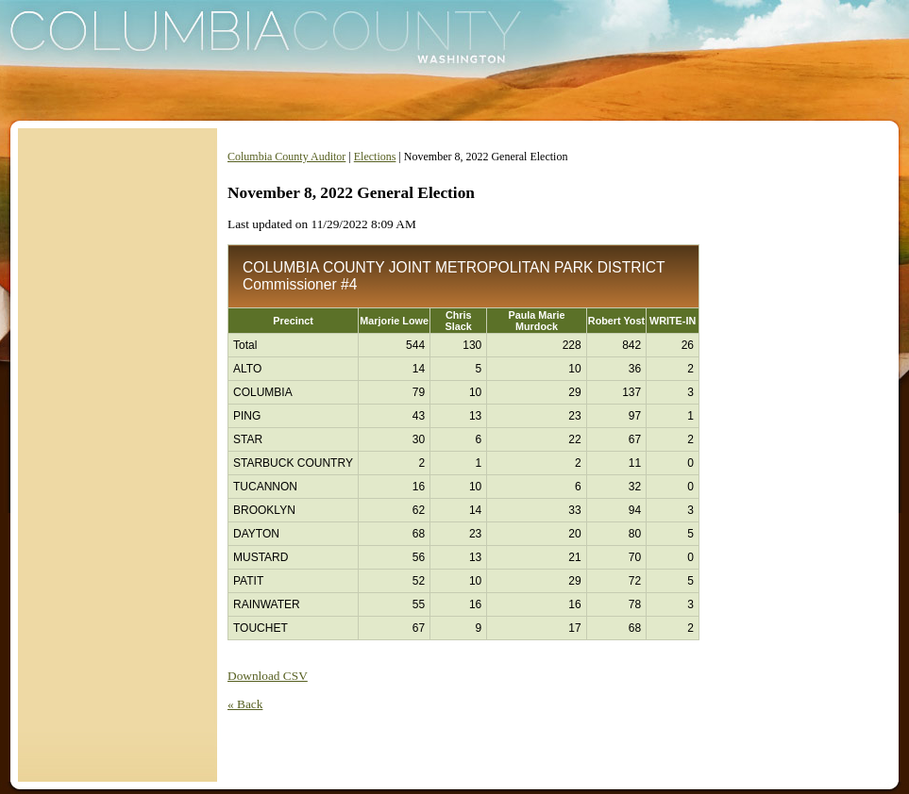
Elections (375, 156)
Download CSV (267, 676)
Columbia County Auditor (286, 156)
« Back (244, 704)
